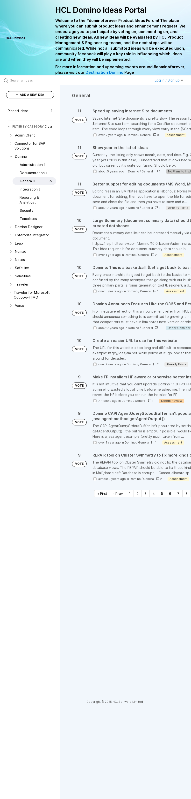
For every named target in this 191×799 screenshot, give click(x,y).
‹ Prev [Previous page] (118, 494)
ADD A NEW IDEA (30, 94)
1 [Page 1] (130, 494)
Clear (48, 126)
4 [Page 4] (154, 494)
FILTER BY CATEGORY (26, 126)
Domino (132, 135)
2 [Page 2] (138, 494)
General (145, 135)
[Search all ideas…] (32, 80)
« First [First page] (102, 494)
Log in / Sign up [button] (169, 80)
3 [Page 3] (146, 494)
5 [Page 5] (162, 494)
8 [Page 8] (186, 494)
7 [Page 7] (178, 494)
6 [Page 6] (170, 494)
